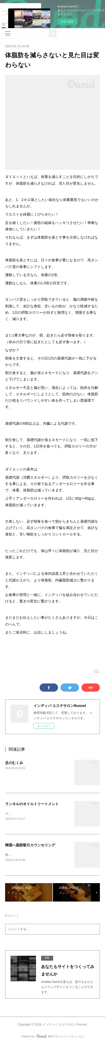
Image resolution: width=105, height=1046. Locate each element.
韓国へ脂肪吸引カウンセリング (30, 845)
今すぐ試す (67, 21)
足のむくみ (14, 763)
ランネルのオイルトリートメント (32, 804)
